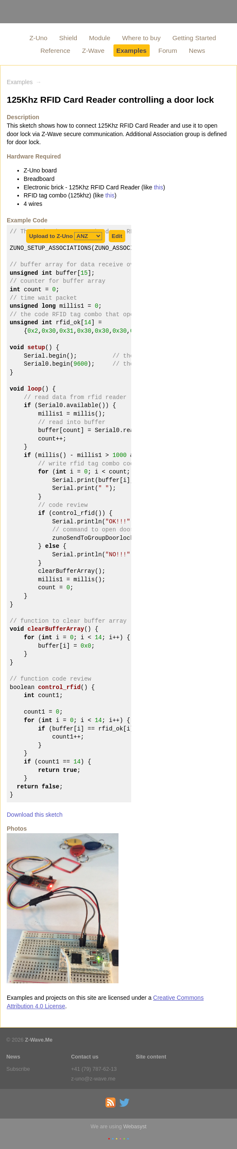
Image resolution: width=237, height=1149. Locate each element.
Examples (131, 50)
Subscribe (18, 1069)
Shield (68, 37)
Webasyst (134, 1127)
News (197, 50)
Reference (55, 50)
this (158, 187)
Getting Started (194, 37)
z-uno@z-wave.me (93, 1079)
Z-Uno (39, 37)
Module (99, 37)
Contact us (85, 1057)
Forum (168, 50)
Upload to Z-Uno (65, 236)
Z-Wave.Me (38, 1040)
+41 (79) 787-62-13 (94, 1069)
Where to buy (141, 37)
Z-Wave (93, 50)
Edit (117, 236)
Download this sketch (34, 814)
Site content (151, 1057)
